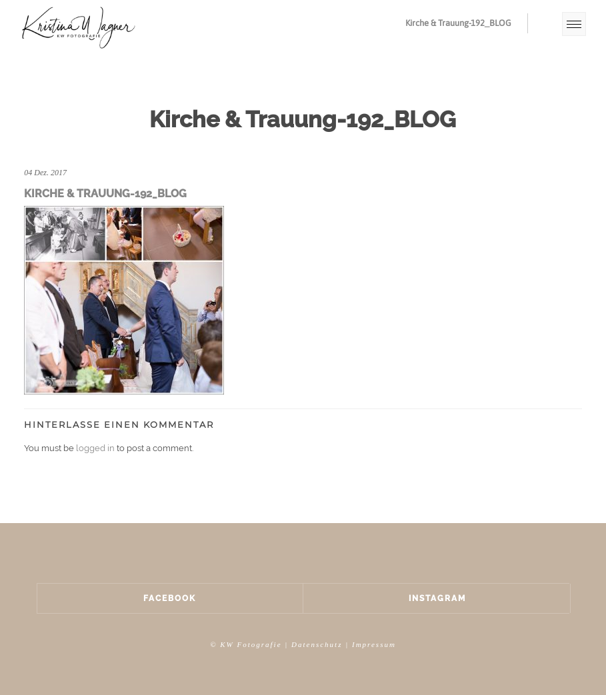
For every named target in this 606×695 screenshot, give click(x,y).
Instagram (437, 598)
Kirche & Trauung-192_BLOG (458, 23)
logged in (95, 448)
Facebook (169, 598)
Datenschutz (316, 644)
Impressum (374, 644)
